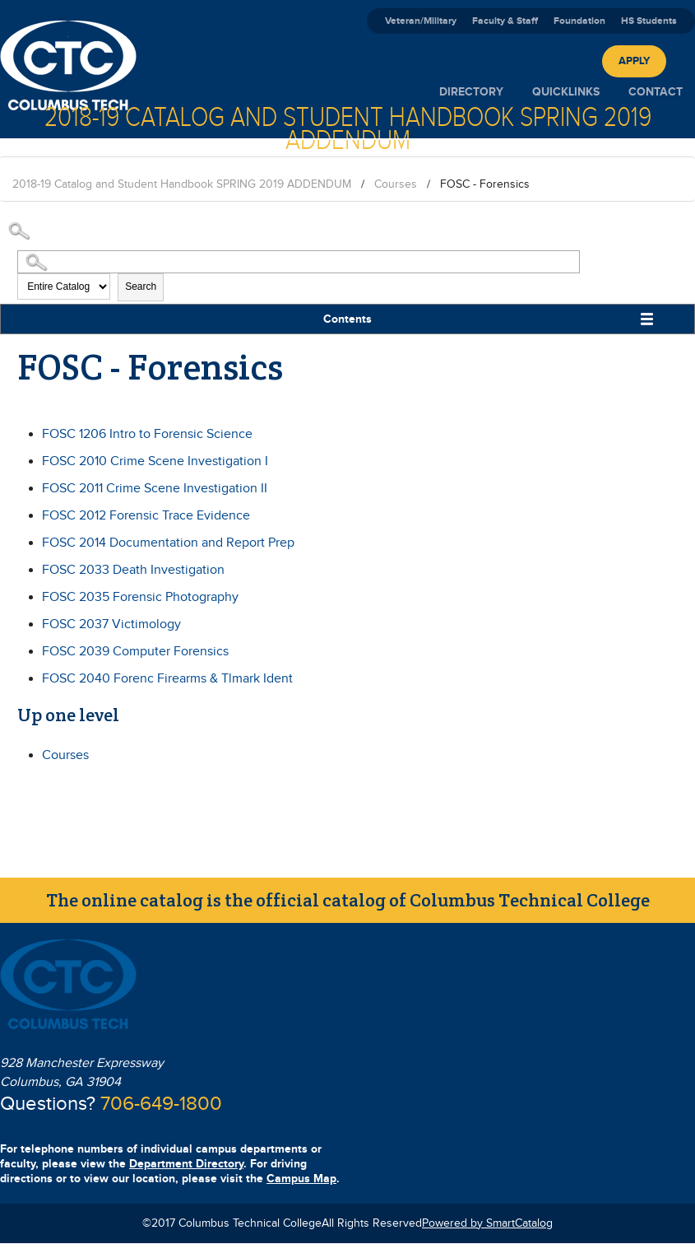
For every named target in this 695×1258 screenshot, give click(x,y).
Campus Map (301, 1179)
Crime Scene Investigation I (155, 461)
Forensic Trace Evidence (146, 516)
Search (140, 286)
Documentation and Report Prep (168, 543)
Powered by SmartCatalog (487, 1223)
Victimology (111, 624)
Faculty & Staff (505, 21)
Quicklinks (566, 92)
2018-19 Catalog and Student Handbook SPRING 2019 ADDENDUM (181, 184)
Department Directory (186, 1164)
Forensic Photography (140, 597)
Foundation (579, 21)
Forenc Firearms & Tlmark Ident (167, 679)
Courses (395, 184)
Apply (634, 61)
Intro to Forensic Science (147, 434)
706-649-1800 (161, 1104)
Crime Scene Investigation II (154, 488)
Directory (471, 92)
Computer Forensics (135, 651)
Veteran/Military (420, 21)
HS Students (649, 21)
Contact (655, 92)
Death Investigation (133, 570)
